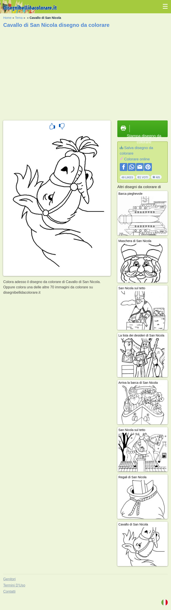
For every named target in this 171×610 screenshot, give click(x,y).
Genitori (9, 579)
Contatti (9, 591)
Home (7, 18)
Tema (18, 18)
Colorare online (137, 159)
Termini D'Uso (14, 585)
